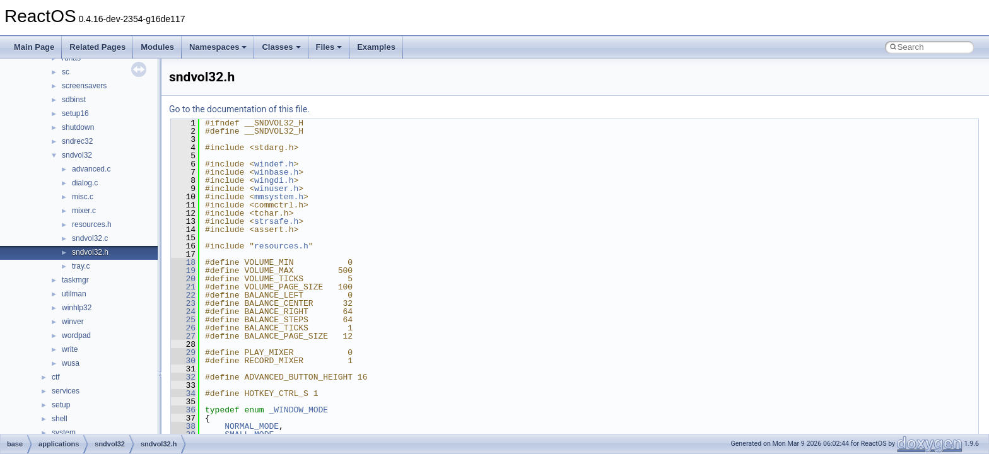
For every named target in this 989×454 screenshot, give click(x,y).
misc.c (82, 196)
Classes (281, 47)
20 (183, 278)
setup (61, 404)
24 (183, 311)
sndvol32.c (90, 238)
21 (183, 287)
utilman (74, 293)
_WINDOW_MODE (298, 410)
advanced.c (91, 169)
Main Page (34, 47)
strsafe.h (276, 221)
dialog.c (85, 182)
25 (183, 319)
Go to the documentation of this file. (239, 109)
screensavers (84, 85)
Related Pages (97, 47)
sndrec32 (77, 141)
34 (183, 393)
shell (59, 418)
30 (183, 360)
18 (183, 262)
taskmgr (75, 280)
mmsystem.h (278, 196)
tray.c (81, 266)
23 (183, 303)
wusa (70, 363)
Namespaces (218, 47)
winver (73, 321)
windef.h (273, 164)
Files (329, 47)
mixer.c (84, 210)
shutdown (78, 127)
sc (65, 71)
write (70, 349)
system (64, 432)
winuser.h (276, 188)
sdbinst (74, 99)
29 (183, 352)
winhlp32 (76, 307)
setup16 (75, 113)
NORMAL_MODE (252, 426)
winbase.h (276, 172)
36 (183, 410)
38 (183, 426)
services (65, 391)
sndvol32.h (90, 252)
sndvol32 (77, 155)
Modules (157, 47)
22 (183, 295)
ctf (56, 377)
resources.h (92, 224)
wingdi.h (273, 180)
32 (183, 377)
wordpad (76, 335)
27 (183, 336)
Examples (376, 47)
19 (183, 270)
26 (183, 328)
